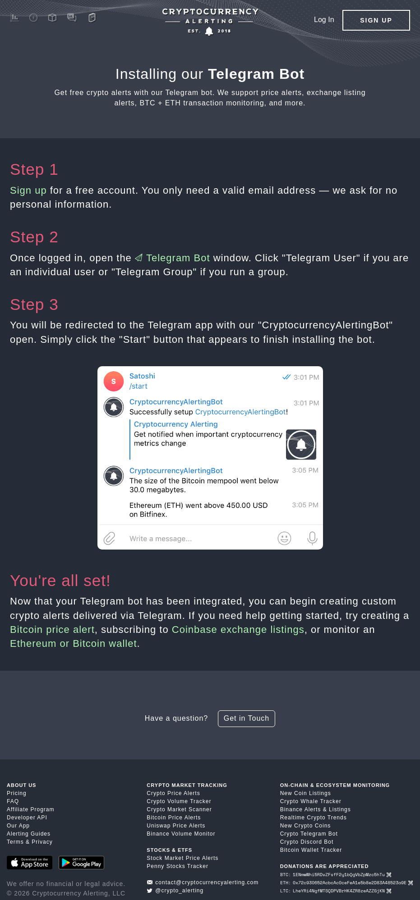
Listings (340, 809)
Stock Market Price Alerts (182, 858)
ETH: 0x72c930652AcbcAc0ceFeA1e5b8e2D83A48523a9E (346, 882)
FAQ (13, 801)
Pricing (17, 793)
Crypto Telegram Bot (309, 834)
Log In (324, 19)
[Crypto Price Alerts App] (210, 22)
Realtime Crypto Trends (313, 817)
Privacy (42, 842)
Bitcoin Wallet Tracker (311, 850)
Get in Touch (247, 718)
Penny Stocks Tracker (177, 866)
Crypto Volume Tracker (179, 801)
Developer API (27, 817)
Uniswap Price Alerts (176, 826)
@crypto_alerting (175, 890)
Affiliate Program (30, 809)
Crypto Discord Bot (307, 842)
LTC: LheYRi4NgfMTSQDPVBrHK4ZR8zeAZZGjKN (335, 890)
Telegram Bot (172, 258)
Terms (15, 842)
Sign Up (376, 20)
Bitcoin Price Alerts (174, 817)
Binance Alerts (300, 809)
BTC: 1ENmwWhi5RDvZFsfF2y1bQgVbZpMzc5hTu (335, 874)
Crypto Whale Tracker (311, 801)
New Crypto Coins (305, 826)
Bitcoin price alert (52, 629)
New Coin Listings (305, 793)
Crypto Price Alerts (173, 793)
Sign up (28, 190)
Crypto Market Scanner (179, 809)
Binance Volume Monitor (181, 834)
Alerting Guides (29, 834)
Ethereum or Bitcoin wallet (73, 643)
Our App (18, 826)
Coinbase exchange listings (238, 629)
